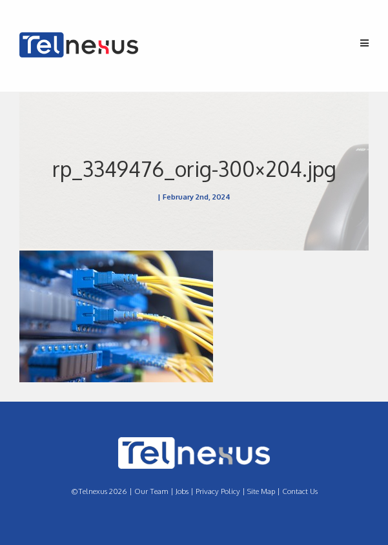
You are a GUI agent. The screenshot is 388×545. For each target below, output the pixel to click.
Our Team (151, 491)
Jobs (182, 491)
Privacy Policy (218, 491)
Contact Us (300, 491)
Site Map (261, 491)
